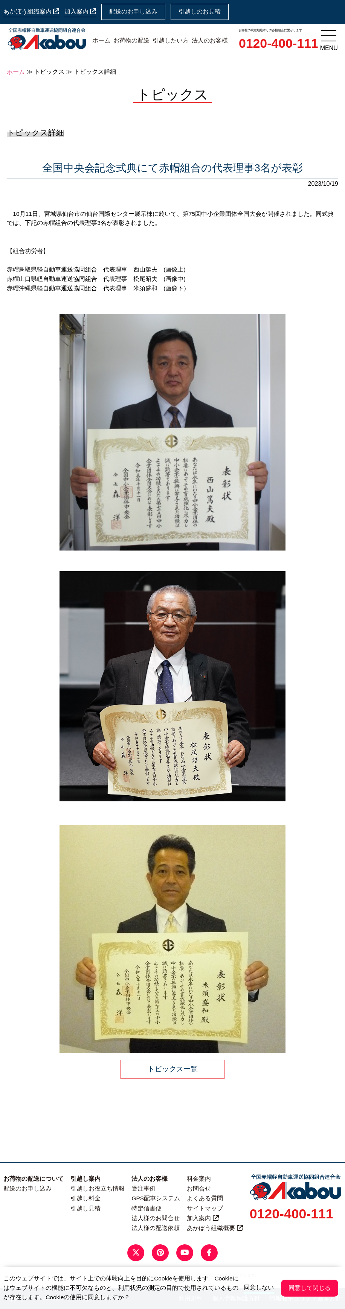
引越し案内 (85, 1179)
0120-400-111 (278, 43)
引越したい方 (171, 40)
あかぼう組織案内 (31, 11)
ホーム (101, 40)
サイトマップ (205, 1208)
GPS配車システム (155, 1198)
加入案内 (80, 11)
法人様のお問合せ (155, 1218)
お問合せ (199, 1188)
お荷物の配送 (131, 40)
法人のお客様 (210, 40)
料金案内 (199, 1179)
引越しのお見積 (200, 11)
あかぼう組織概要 (215, 1228)
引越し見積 (85, 1208)
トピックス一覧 (173, 1069)
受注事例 (143, 1188)
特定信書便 (146, 1208)
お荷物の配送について (33, 1179)
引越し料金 (85, 1198)
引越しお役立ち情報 (97, 1188)
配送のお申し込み (133, 11)
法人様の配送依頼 (155, 1228)
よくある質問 (205, 1198)
